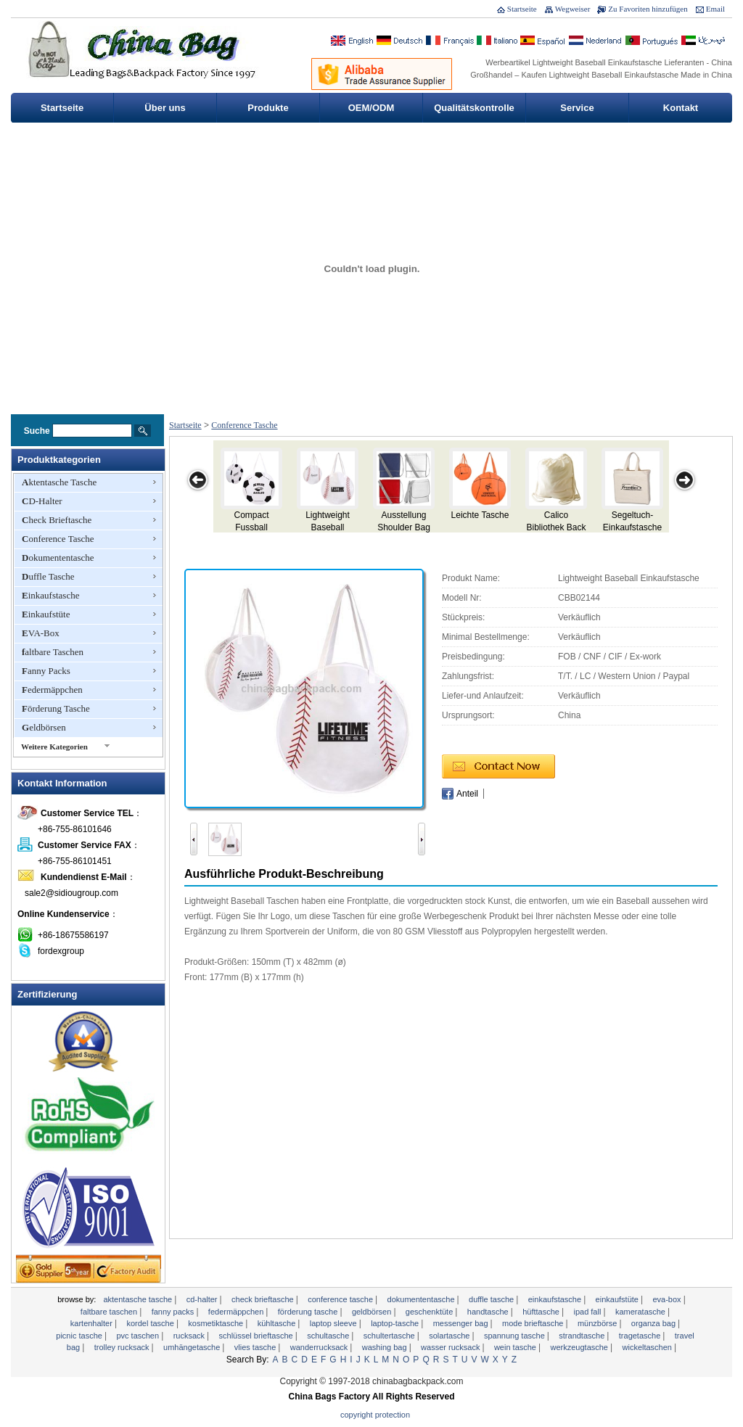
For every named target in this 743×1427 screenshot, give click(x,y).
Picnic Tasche (80, 1335)
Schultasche (329, 1335)
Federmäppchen (52, 689)
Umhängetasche (192, 1347)
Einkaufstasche (50, 595)
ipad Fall (588, 1311)
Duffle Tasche (48, 576)
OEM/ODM (371, 107)
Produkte (267, 107)
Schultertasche (390, 1335)
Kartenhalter (92, 1323)
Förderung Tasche (56, 708)
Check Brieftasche (56, 519)
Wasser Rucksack (451, 1347)
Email (715, 8)
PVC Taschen (138, 1335)
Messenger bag (461, 1323)
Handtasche (489, 1311)
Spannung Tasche (515, 1335)
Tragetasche (641, 1335)
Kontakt (680, 107)
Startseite (522, 8)
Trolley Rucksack (123, 1347)
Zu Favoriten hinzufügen (647, 8)
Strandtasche (583, 1335)
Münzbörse (598, 1323)
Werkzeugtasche (581, 1347)
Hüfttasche (542, 1311)
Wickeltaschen (649, 1347)
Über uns (164, 107)
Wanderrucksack (320, 1347)
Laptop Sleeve (334, 1323)
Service (577, 107)
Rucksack (190, 1335)
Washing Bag (385, 1347)
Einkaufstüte (46, 614)
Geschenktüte (431, 1311)
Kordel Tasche (151, 1323)
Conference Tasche (58, 538)
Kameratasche (641, 1311)
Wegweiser (573, 8)
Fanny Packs (46, 670)
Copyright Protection (375, 1414)
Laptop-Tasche (396, 1323)
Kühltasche (278, 1323)
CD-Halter (42, 500)
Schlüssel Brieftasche (257, 1335)
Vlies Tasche (256, 1347)
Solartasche (450, 1335)
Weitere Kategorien (54, 746)
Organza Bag (654, 1323)
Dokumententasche (58, 557)
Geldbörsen (44, 727)
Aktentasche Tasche (59, 482)
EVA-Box (40, 633)
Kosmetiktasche (216, 1323)
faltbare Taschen (52, 651)
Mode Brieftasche (533, 1323)
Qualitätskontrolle (474, 107)
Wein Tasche (516, 1347)
